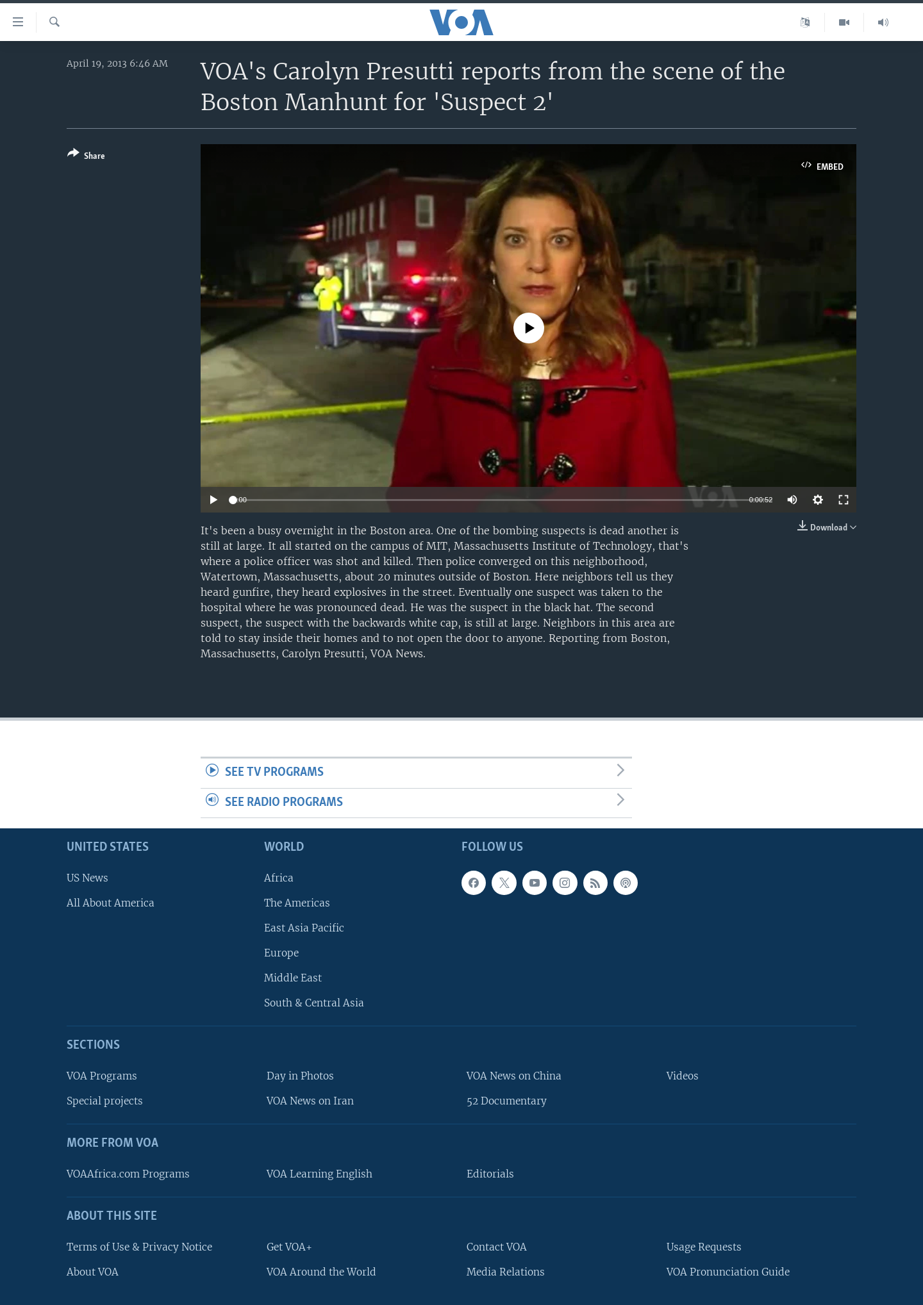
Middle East (293, 979)
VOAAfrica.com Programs (128, 1174)
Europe (281, 954)
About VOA (93, 1272)
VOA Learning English (319, 1174)
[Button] (86, 157)
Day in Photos (300, 1077)
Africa (279, 878)
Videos (683, 1077)
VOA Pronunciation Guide (728, 1272)
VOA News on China (514, 1077)
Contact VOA (497, 1247)
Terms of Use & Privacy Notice (139, 1247)
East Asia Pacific (304, 928)
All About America (110, 903)
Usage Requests (704, 1247)
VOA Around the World (321, 1272)
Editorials (490, 1174)
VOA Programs (102, 1077)
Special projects (105, 1102)
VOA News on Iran (310, 1102)
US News (87, 878)
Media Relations (506, 1272)
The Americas (297, 903)
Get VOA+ (289, 1247)
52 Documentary (507, 1102)
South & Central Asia (314, 1003)
